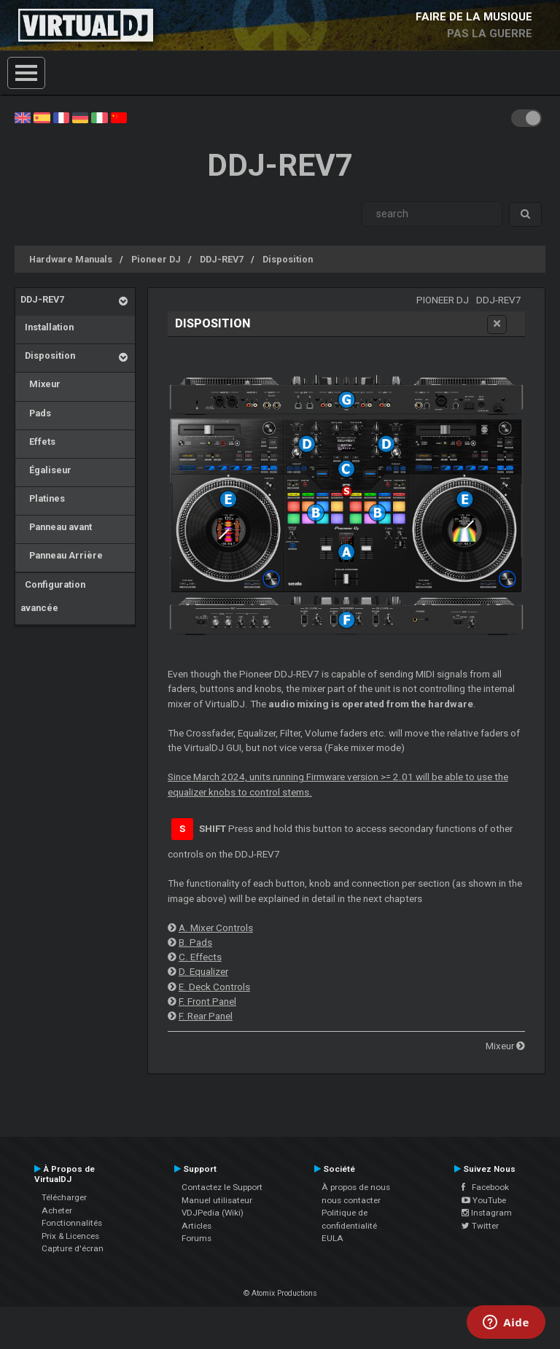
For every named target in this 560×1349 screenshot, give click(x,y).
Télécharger (64, 1197)
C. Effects (200, 957)
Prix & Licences (70, 1236)
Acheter (57, 1210)
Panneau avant (56, 526)
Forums (196, 1238)
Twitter (480, 1226)
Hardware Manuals (70, 259)
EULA (332, 1238)
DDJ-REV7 (222, 259)
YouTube (484, 1200)
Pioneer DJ (156, 259)
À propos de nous (356, 1187)
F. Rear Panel (206, 1016)
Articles (196, 1226)
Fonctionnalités (72, 1223)
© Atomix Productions (280, 1293)
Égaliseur (45, 469)
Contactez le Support (222, 1187)
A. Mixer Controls (216, 927)
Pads (35, 413)
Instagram (487, 1213)
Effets (37, 441)
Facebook (485, 1187)
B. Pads (195, 942)
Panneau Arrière (61, 555)
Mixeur (40, 383)
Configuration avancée (52, 596)
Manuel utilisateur (217, 1200)
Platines (42, 498)
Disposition (287, 259)
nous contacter (351, 1200)
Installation (47, 327)
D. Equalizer (203, 971)
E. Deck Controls (214, 986)
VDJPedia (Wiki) (213, 1213)
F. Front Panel (207, 1001)
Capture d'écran (73, 1248)
